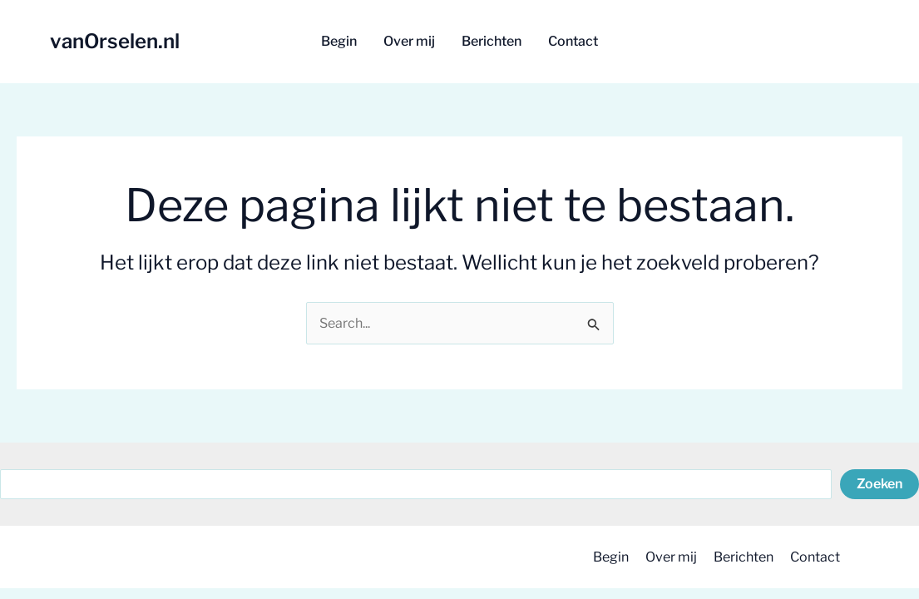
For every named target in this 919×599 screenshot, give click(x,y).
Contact (815, 557)
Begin (611, 557)
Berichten (743, 557)
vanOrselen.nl (115, 41)
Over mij (671, 557)
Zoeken (879, 484)
